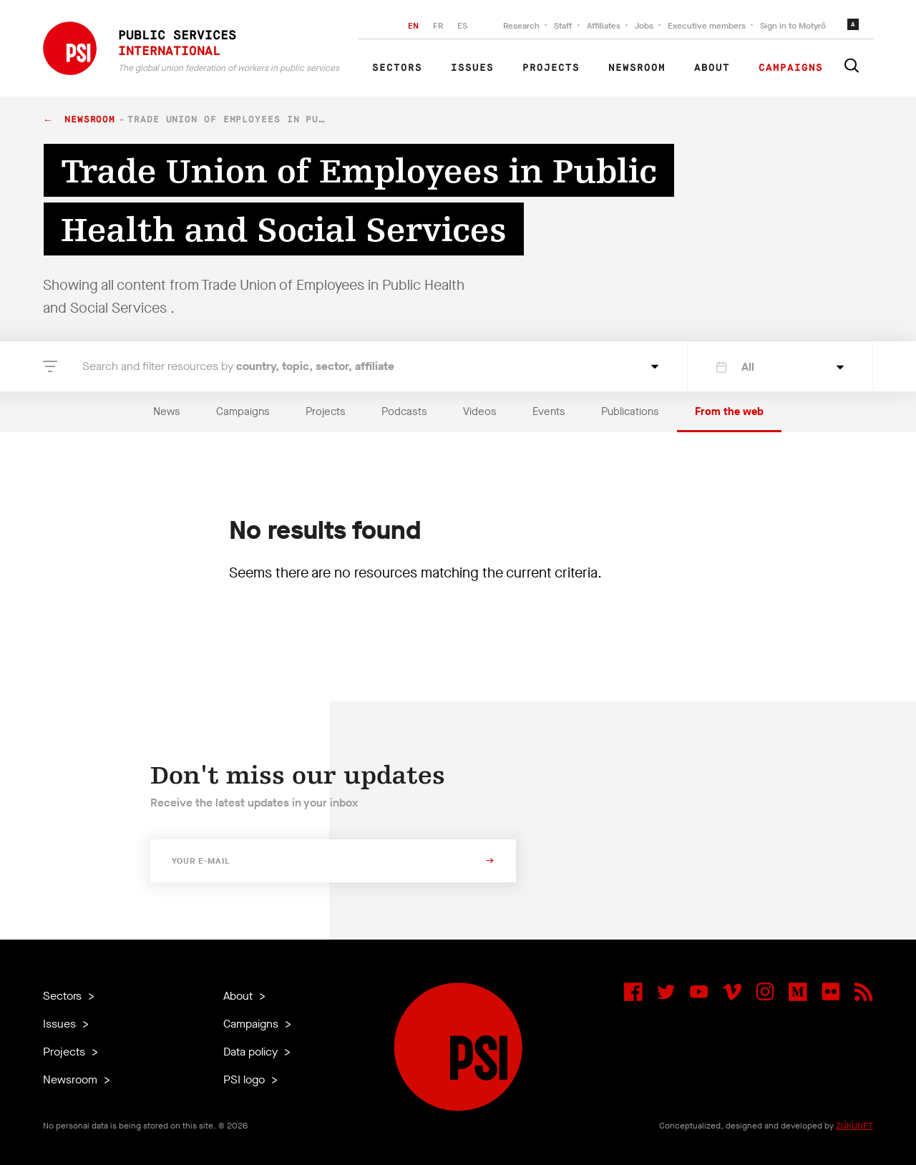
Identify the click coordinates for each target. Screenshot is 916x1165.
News (166, 411)
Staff (563, 25)
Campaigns (791, 68)
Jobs (644, 25)
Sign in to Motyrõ (793, 25)
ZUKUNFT (854, 1125)
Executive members (707, 25)
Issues (472, 68)
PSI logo (245, 1079)
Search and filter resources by (238, 366)
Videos (480, 411)
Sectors (397, 68)
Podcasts (404, 411)
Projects (551, 68)
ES (462, 25)
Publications (630, 411)
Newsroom (637, 68)
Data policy (252, 1051)
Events (548, 411)
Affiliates (603, 25)
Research (521, 25)
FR (438, 25)
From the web (729, 411)
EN (413, 25)
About (712, 68)
